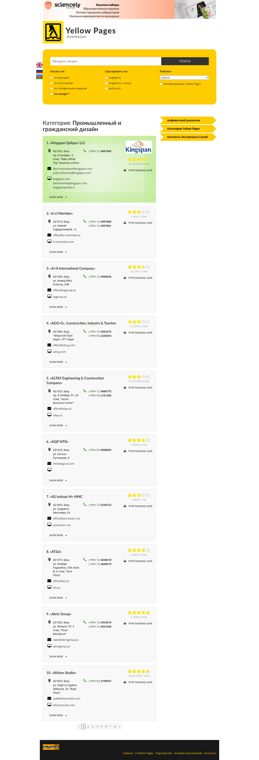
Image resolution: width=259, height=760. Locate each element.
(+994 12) (100, 151)
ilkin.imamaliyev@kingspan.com (72, 168)
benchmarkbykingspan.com (70, 183)
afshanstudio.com (64, 705)
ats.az (56, 587)
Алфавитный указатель (183, 120)
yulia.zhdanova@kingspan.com (72, 173)
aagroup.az (60, 297)
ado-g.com (59, 352)
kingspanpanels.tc (64, 187)
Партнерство (163, 753)
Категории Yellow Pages (183, 128)
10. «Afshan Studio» (61, 673)
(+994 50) (100, 335)
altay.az (57, 415)
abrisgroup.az (61, 646)
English (39, 65)
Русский (39, 70)
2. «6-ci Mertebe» (59, 213)
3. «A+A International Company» (70, 268)
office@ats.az (61, 581)
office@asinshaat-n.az (66, 518)
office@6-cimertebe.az (66, 235)
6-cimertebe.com (63, 242)
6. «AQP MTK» (57, 442)
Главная (128, 753)
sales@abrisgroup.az (65, 640)
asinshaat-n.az (62, 525)
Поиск (185, 61)
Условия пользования (188, 753)
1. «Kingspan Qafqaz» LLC (65, 143)
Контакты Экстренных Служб (187, 137)
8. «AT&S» (54, 551)
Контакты (210, 753)
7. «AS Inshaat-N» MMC (64, 497)
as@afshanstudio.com (66, 698)
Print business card (138, 170)
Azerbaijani (39, 76)
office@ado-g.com (64, 345)
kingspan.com (61, 179)
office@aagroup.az (64, 290)
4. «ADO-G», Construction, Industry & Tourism (81, 323)
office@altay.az (62, 408)
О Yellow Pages (144, 753)
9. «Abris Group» (58, 614)
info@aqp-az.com (63, 463)
